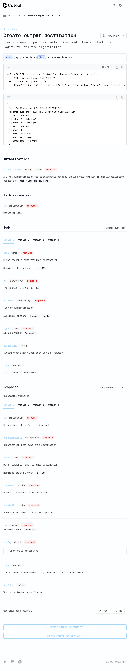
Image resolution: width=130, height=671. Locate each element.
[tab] (8, 97)
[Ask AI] (122, 67)
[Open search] (114, 5)
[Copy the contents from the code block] (117, 67)
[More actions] (125, 5)
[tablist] (58, 97)
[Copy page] (110, 35)
